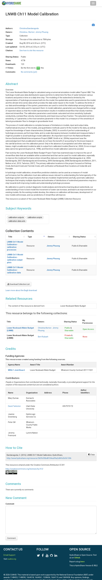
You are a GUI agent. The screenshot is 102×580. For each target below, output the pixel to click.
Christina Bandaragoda (29, 28)
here (82, 559)
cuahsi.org (12, 556)
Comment (10, 493)
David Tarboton (14, 396)
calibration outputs (16, 217)
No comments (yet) (29, 72)
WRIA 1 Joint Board (16, 360)
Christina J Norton (27, 32)
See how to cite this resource (31, 50)
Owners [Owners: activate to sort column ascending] (68, 238)
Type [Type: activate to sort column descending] (57, 238)
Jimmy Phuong (42, 32)
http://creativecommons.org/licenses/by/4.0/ (24, 458)
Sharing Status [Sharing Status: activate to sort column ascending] (84, 238)
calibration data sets (16, 221)
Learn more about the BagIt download (21, 280)
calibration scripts (35, 217)
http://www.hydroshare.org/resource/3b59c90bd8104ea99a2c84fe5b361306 (39, 448)
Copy (91, 444)
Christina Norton (44, 317)
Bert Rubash (43, 326)
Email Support (9, 552)
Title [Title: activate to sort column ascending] (10, 238)
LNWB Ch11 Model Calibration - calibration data (28, 261)
